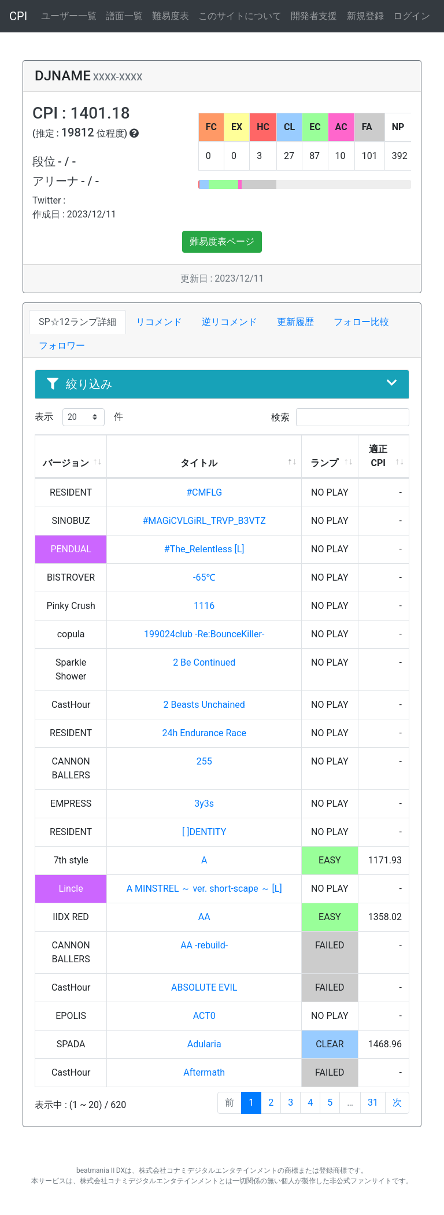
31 (373, 1102)
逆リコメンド (229, 321)
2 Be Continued (204, 662)
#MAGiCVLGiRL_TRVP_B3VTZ (204, 520)
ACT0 (204, 1015)
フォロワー (62, 345)
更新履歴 (295, 321)
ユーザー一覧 (69, 15)
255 (204, 761)
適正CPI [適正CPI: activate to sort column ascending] (378, 456)
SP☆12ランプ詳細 (77, 321)
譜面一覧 (124, 15)
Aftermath (204, 1072)
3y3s (204, 803)
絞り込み (222, 384)
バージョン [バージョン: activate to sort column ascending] (66, 462)
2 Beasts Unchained (204, 704)
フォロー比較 (361, 321)
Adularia (204, 1044)
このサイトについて (240, 15)
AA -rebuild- (204, 945)
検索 (340, 417)
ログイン (411, 15)
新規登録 (365, 15)
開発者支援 (314, 15)
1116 (204, 605)
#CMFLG (204, 492)
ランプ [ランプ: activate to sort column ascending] (324, 462)
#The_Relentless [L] (204, 549)
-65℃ (204, 577)
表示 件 (79, 417)
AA (204, 916)
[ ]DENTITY (204, 831)
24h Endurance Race (204, 732)
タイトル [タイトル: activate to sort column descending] (198, 462)
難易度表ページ (222, 241)
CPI (18, 16)
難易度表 (170, 15)
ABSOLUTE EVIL (204, 987)
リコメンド (159, 321)
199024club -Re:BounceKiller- (204, 634)
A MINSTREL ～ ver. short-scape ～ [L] (204, 888)
